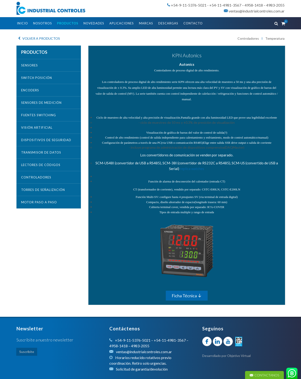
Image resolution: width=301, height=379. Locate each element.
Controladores (248, 38)
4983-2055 (275, 5)
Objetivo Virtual (239, 356)
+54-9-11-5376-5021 (188, 5)
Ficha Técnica (187, 295)
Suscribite (26, 352)
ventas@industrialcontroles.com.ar (254, 11)
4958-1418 (254, 5)
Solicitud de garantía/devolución (142, 369)
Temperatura (275, 38)
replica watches (192, 168)
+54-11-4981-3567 (225, 5)
